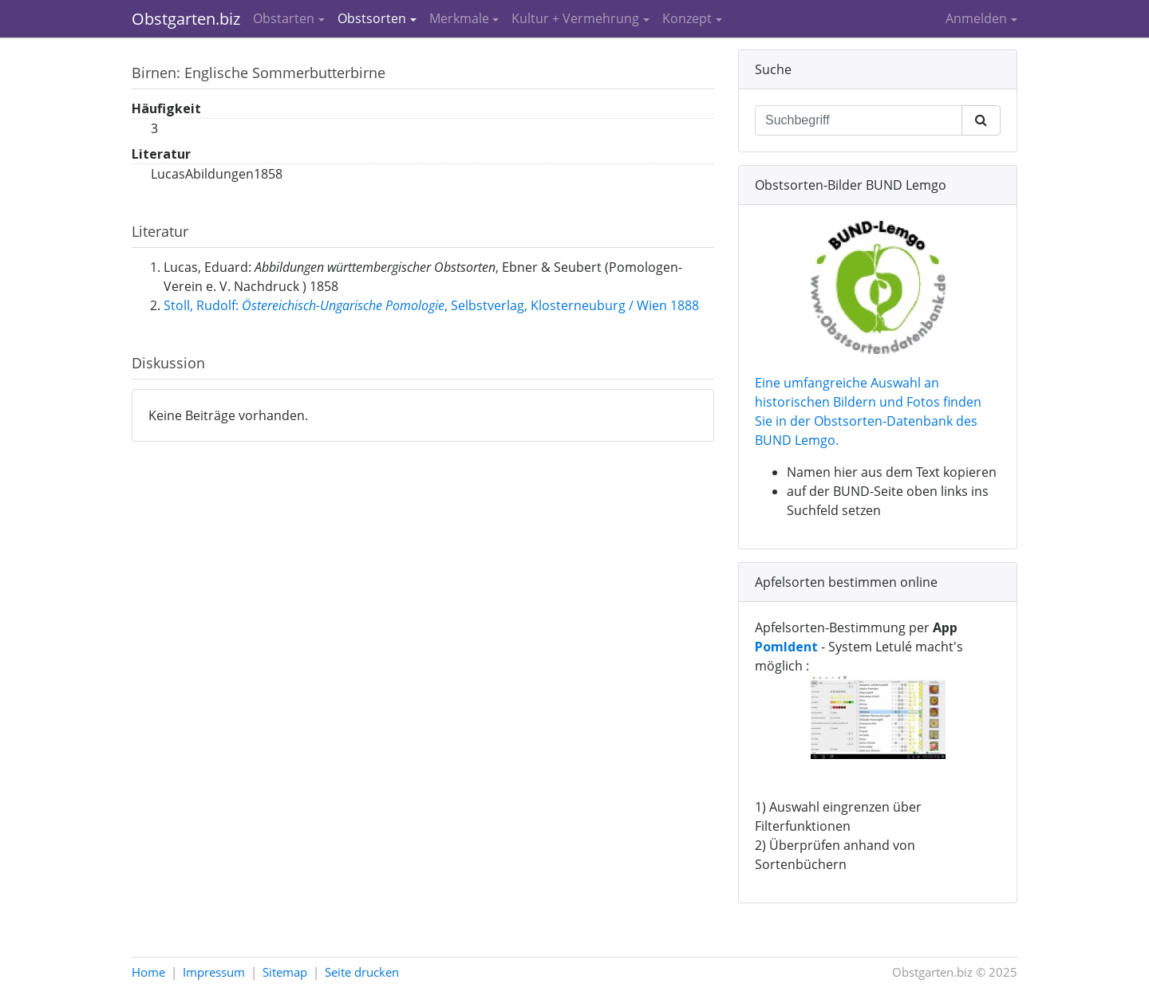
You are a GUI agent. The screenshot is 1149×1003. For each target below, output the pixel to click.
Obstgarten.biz (186, 19)
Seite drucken (362, 972)
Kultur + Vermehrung (575, 18)
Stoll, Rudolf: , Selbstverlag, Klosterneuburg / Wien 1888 (431, 305)
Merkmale (459, 18)
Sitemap (285, 972)
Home (148, 972)
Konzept (687, 18)
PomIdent (786, 646)
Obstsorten (372, 18)
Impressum (214, 972)
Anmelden (976, 18)
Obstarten (283, 18)
